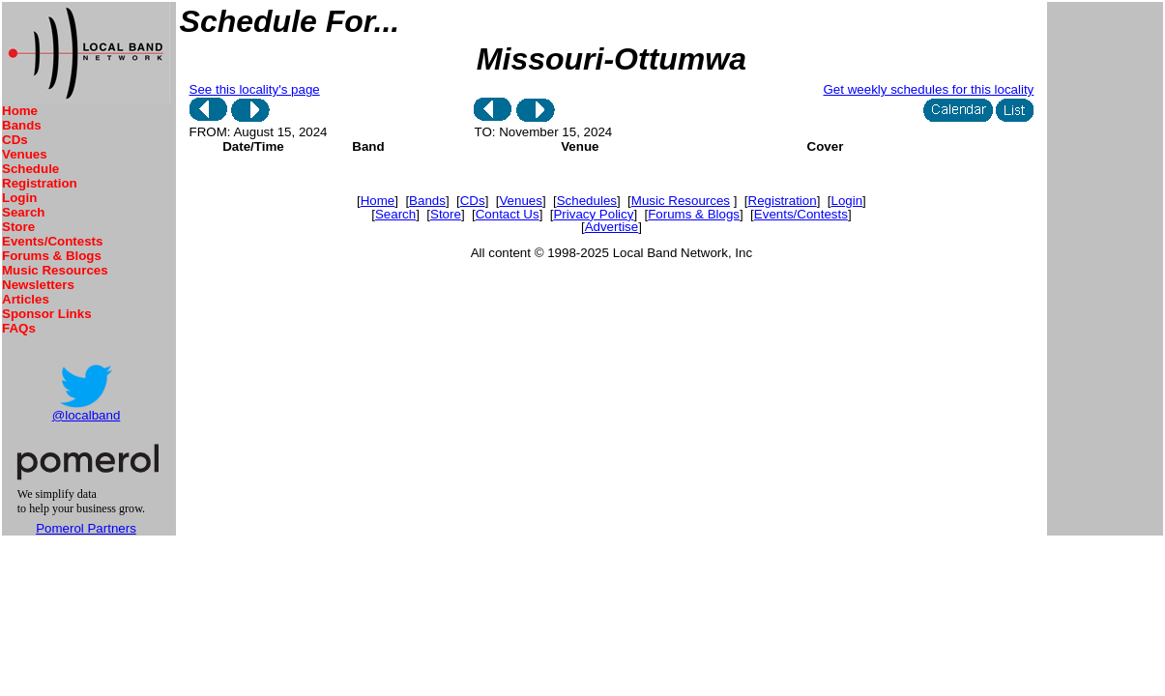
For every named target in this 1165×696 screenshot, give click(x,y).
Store (18, 226)
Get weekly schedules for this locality (929, 89)
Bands (22, 125)
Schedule (30, 168)
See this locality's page (254, 89)
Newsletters (38, 284)
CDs (15, 139)
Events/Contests (52, 241)
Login (19, 197)
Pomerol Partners (86, 528)
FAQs (19, 328)
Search (23, 212)
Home (20, 110)
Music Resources (55, 270)
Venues (24, 154)
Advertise (612, 226)
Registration (39, 183)
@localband (86, 415)
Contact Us (507, 214)
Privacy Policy (593, 214)
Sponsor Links (47, 313)
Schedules (587, 200)
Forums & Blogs (52, 255)
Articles (25, 299)
